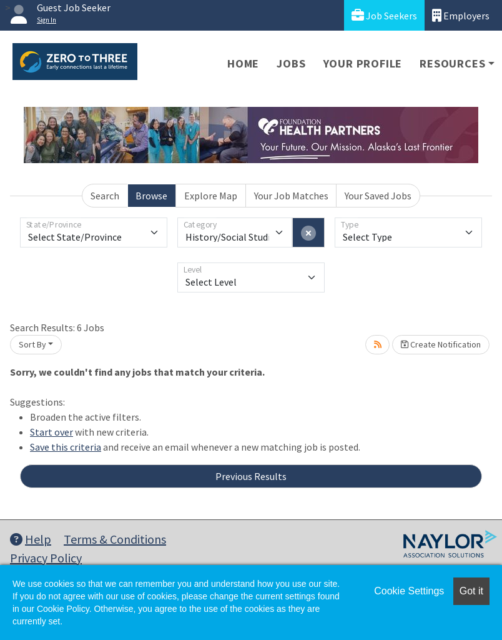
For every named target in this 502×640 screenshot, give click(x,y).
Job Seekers (384, 15)
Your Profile (363, 63)
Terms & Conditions (115, 539)
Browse (151, 195)
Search (105, 195)
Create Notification (441, 344)
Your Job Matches (291, 195)
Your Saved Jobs (378, 195)
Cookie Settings (409, 591)
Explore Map (210, 195)
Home (243, 63)
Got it (471, 591)
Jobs (291, 63)
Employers (461, 15)
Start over (51, 432)
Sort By (32, 344)
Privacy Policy (46, 558)
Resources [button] (452, 63)
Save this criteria (65, 447)
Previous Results (251, 476)
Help (30, 539)
